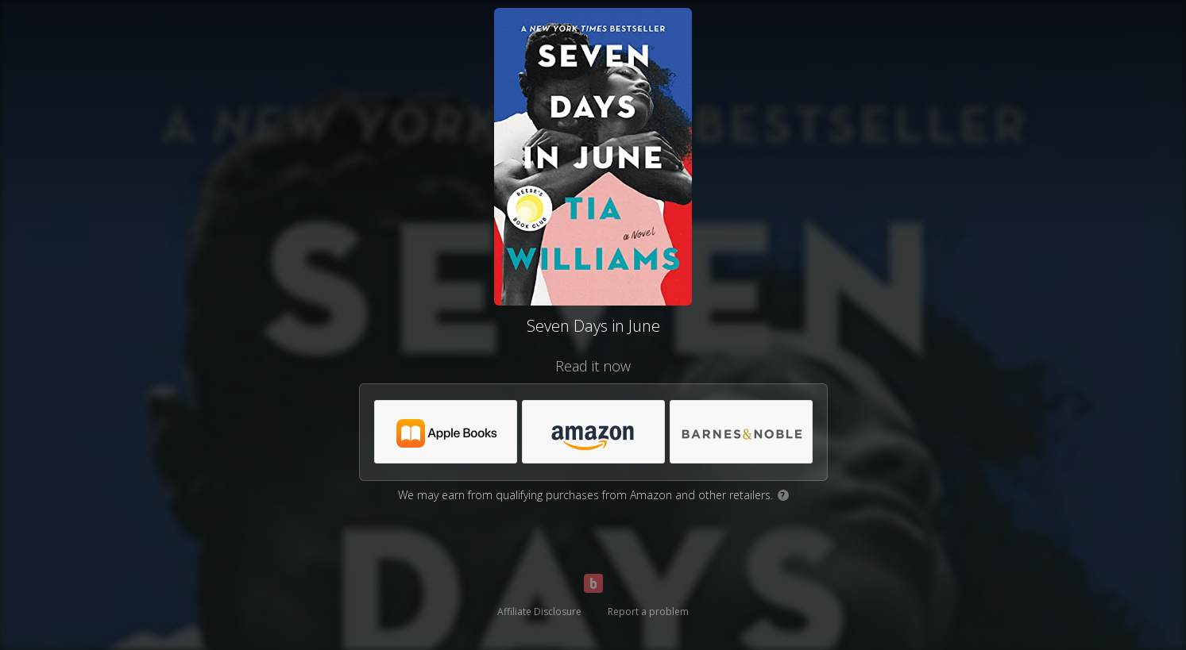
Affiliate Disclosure (539, 611)
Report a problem (648, 611)
